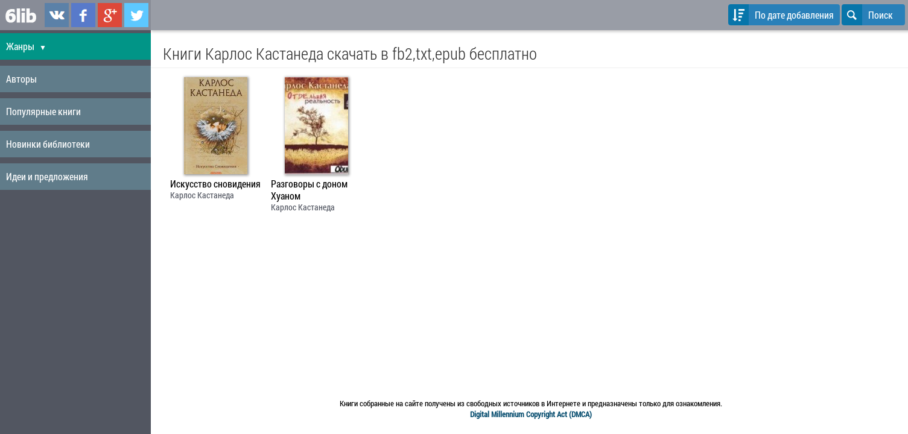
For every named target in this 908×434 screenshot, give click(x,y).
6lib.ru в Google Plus (110, 15)
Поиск (867, 14)
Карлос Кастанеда (202, 195)
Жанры (26, 46)
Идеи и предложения (47, 176)
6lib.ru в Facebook (83, 15)
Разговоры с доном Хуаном (309, 190)
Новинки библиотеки (48, 143)
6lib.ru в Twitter (136, 15)
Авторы (21, 78)
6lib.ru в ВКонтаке (57, 15)
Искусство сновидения (215, 184)
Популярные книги (43, 111)
